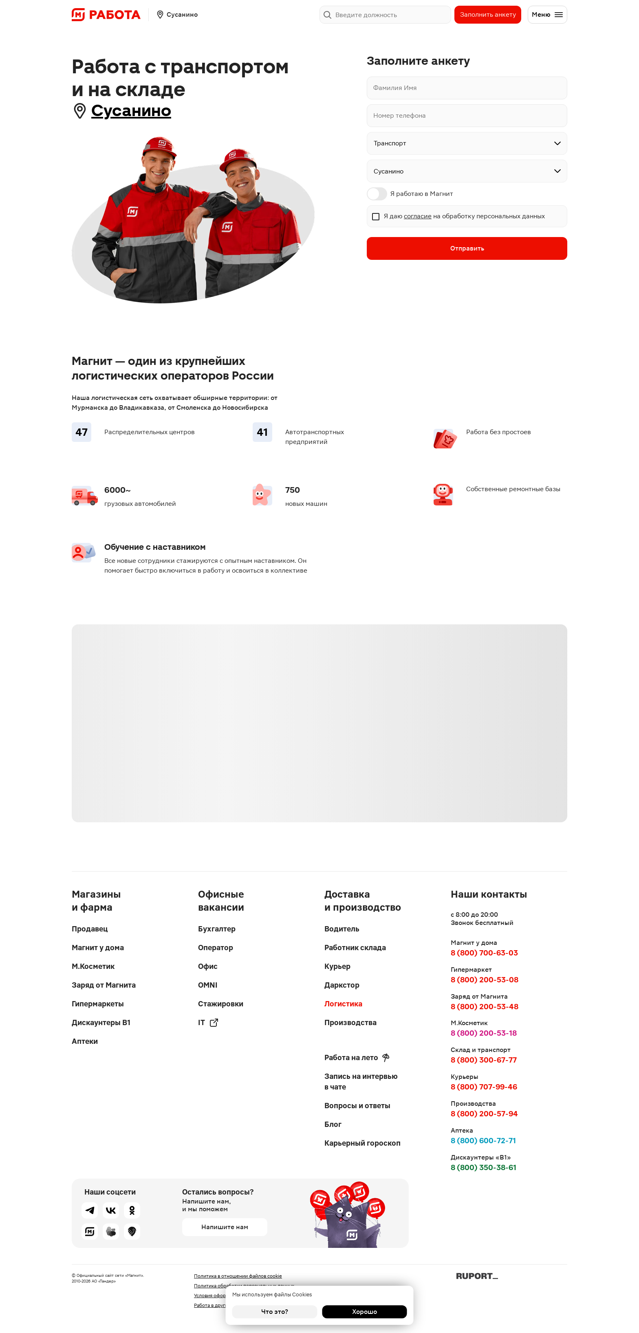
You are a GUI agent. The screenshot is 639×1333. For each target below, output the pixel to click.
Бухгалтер (217, 929)
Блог (333, 1124)
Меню (548, 15)
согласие (418, 216)
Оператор (215, 947)
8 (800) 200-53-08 (484, 979)
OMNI (208, 985)
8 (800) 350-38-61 (483, 1167)
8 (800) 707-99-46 (484, 1087)
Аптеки (85, 1041)
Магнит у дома (98, 947)
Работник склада (355, 947)
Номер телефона (399, 115)
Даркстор (341, 985)
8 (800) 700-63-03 (484, 953)
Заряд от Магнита (104, 985)
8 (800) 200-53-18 (484, 1033)
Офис (208, 966)
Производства (350, 1022)
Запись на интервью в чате (361, 1081)
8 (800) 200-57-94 (484, 1113)
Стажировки (220, 1003)
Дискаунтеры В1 (101, 1022)
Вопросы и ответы (357, 1105)
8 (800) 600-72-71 (483, 1140)
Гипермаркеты (98, 1003)
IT (208, 1023)
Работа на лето (357, 1057)
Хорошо (364, 1311)
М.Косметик (93, 966)
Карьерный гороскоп (362, 1143)
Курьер (337, 966)
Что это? (274, 1311)
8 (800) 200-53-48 (484, 1006)
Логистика (343, 1003)
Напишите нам (224, 1227)
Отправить (467, 248)
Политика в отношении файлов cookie (238, 1276)
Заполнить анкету (488, 14)
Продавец (90, 929)
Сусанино (131, 110)
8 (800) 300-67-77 (484, 1060)
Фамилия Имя (395, 88)
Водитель (341, 929)
